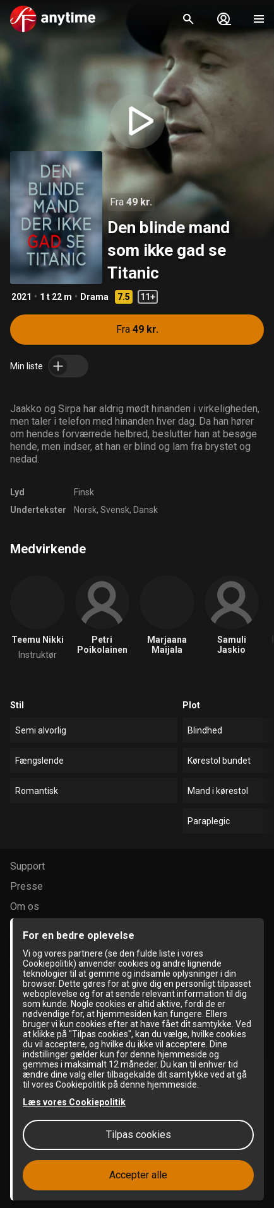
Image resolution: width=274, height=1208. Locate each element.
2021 (21, 297)
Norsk (85, 510)
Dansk (145, 510)
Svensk (114, 510)
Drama (94, 297)
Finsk (84, 492)
